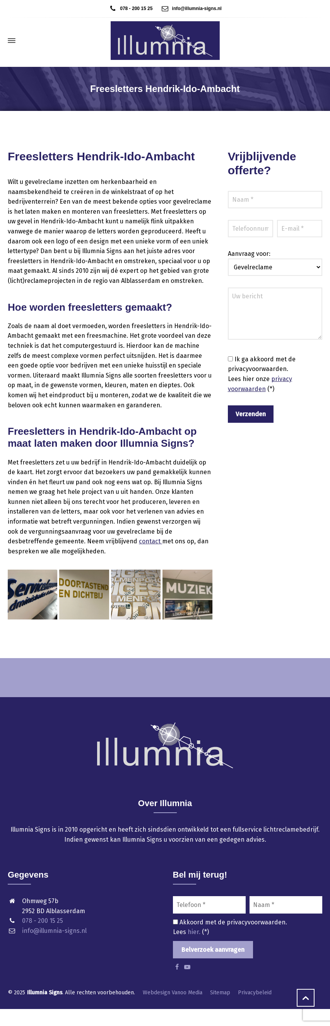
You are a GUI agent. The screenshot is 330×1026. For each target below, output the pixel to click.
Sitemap (220, 992)
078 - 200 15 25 (130, 8)
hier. (195, 932)
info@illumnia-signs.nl (187, 8)
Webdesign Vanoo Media (172, 992)
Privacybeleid (255, 992)
